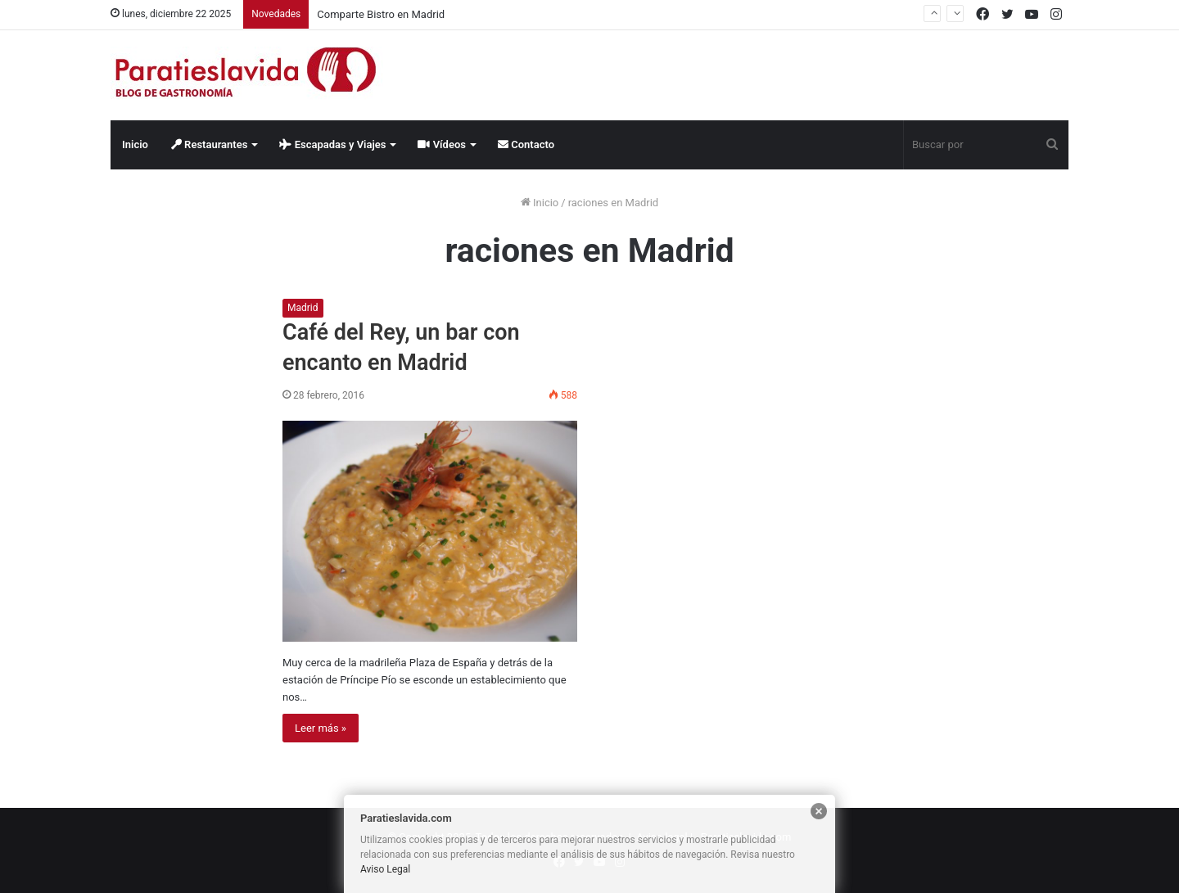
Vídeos (442, 144)
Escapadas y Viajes (332, 144)
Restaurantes (209, 144)
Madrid (302, 307)
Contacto (526, 144)
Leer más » (320, 728)
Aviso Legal (385, 869)
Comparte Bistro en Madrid (381, 14)
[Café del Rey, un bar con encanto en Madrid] (429, 531)
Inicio (135, 144)
